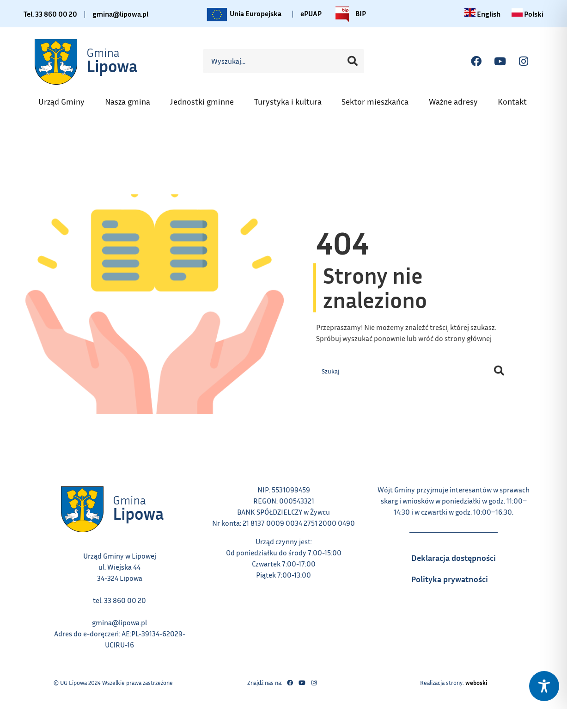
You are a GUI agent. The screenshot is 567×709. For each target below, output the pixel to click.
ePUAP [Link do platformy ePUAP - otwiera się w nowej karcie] (311, 13)
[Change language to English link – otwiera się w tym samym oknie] (482, 13)
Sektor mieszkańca (379, 98)
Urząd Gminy (66, 98)
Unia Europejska (243, 14)
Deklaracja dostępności (458, 555)
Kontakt (517, 98)
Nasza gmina (132, 98)
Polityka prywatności (458, 576)
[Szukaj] (352, 61)
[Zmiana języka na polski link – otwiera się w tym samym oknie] (527, 13)
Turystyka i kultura (292, 98)
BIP (348, 14)
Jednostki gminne (206, 98)
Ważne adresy (458, 98)
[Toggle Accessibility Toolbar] (544, 686)
